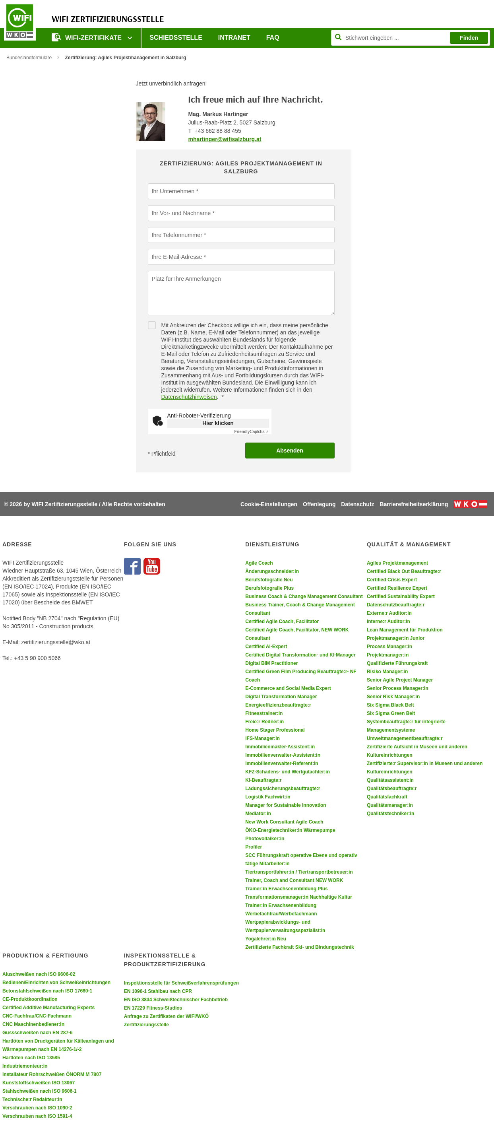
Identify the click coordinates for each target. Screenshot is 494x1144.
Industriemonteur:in (24, 1066)
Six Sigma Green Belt (391, 713)
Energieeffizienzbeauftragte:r (278, 705)
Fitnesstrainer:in (264, 713)
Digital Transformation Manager (281, 696)
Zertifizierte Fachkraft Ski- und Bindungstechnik (299, 947)
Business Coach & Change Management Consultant (303, 596)
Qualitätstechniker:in (390, 813)
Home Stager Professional (274, 730)
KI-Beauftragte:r (263, 780)
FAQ (272, 37)
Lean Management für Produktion (405, 630)
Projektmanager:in (388, 655)
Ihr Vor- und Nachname (180, 213)
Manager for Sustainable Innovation (285, 805)
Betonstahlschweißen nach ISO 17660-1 (47, 991)
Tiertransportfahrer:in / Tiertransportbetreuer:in (299, 872)
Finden (469, 38)
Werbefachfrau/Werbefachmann (281, 914)
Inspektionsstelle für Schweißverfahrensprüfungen (181, 983)
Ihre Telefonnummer (176, 234)
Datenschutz (357, 504)
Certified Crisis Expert (392, 580)
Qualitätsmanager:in (390, 805)
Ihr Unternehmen (173, 191)
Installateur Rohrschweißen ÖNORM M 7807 (51, 1074)
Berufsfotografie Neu (269, 580)
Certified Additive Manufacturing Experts (48, 1007)
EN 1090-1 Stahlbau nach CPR (158, 991)
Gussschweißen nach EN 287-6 (37, 1032)
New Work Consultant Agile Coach (284, 822)
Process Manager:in (389, 646)
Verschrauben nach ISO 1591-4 (37, 1116)
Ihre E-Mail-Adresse (176, 256)
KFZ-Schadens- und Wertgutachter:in (287, 772)
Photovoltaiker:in (264, 838)
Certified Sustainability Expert (401, 596)
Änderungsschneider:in (272, 571)
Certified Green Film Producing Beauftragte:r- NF (300, 671)
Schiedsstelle (175, 37)
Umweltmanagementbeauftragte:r (405, 738)
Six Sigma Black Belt (390, 705)
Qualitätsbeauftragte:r (392, 788)
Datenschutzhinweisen (189, 397)
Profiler (253, 847)
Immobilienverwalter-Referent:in (281, 763)
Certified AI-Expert (266, 646)
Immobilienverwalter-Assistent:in (282, 755)
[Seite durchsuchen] (410, 38)
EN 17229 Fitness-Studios (153, 1008)
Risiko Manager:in (387, 671)
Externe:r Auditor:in (389, 613)
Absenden (289, 450)
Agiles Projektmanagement (397, 563)
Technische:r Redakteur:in (32, 1099)
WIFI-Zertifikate (87, 37)
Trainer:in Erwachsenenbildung (280, 905)
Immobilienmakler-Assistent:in (280, 747)
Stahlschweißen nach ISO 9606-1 (39, 1091)
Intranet (234, 37)
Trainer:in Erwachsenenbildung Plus (286, 889)
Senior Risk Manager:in (393, 696)
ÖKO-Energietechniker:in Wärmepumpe (290, 830)
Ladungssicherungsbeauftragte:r (282, 788)
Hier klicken (218, 423)
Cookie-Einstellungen (268, 504)
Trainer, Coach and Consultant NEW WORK (294, 880)
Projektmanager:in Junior (395, 638)
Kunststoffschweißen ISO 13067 (38, 1083)
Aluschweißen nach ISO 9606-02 (38, 974)
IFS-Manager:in (262, 738)
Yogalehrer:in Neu (265, 939)
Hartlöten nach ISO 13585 (31, 1057)
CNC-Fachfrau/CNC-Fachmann (37, 1016)
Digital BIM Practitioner (271, 663)
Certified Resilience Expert (397, 588)
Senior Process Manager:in (397, 688)
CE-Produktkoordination (30, 999)
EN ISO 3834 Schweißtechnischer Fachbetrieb (176, 999)
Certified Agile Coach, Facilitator (282, 621)
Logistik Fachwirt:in (267, 797)
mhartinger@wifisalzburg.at (224, 139)
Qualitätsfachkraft (387, 797)
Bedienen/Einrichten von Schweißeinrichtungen (56, 982)
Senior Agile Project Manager (400, 680)
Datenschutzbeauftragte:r (395, 605)
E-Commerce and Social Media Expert (288, 688)
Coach (252, 680)
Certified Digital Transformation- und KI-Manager (300, 655)
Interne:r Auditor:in (388, 621)
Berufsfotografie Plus (269, 588)
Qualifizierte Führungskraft (397, 663)
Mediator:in (258, 813)
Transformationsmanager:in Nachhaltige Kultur (298, 897)
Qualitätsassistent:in (390, 780)
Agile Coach (259, 563)
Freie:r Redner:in (264, 721)
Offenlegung (319, 504)
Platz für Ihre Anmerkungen (185, 278)
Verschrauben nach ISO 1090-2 (37, 1108)
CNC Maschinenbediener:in (33, 1024)
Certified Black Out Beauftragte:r (404, 571)
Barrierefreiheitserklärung (414, 504)
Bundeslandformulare (29, 57)
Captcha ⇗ (251, 431)
